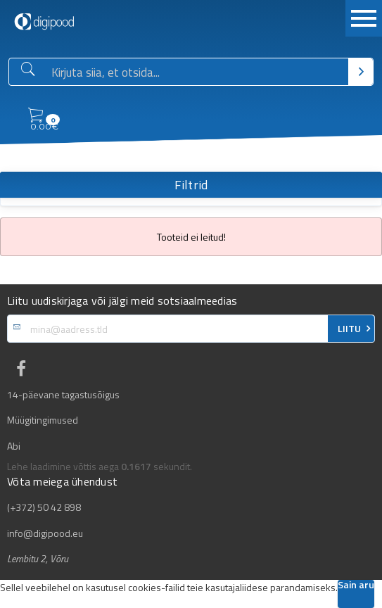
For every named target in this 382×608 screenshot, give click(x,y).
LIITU (349, 328)
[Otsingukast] (197, 72)
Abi (13, 446)
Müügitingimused (42, 420)
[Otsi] (360, 71)
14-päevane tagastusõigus (63, 395)
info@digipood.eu (45, 533)
